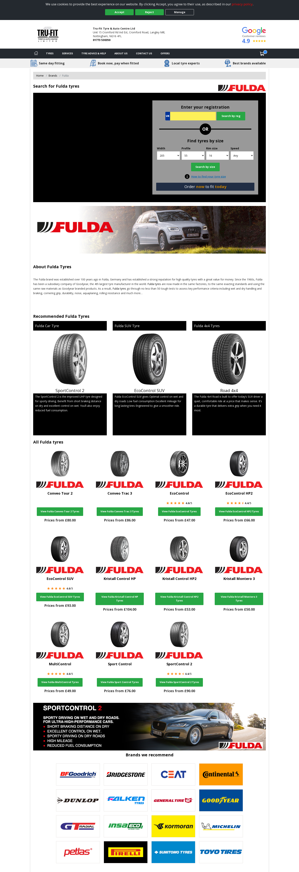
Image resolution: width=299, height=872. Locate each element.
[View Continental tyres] (221, 774)
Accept (119, 12)
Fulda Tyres (59, 266)
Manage (179, 12)
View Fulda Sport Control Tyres (120, 682)
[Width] (168, 155)
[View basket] (262, 53)
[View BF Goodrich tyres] (78, 774)
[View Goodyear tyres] (221, 800)
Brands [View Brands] (52, 75)
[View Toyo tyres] (221, 852)
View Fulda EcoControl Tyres (179, 511)
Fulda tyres (154, 284)
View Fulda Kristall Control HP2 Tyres (179, 598)
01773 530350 (101, 40)
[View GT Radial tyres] (78, 826)
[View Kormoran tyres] (173, 826)
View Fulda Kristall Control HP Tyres (119, 598)
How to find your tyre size (208, 176)
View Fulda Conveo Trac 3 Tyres (119, 511)
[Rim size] (217, 155)
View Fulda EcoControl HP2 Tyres (239, 511)
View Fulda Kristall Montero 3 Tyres (239, 598)
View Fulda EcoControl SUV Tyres (60, 596)
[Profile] (193, 155)
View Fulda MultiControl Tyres (60, 682)
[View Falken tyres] (126, 800)
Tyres (50, 53)
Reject (149, 12)
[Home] (36, 53)
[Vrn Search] (190, 116)
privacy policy (242, 4)
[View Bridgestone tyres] (126, 774)
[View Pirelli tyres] (126, 852)
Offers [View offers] (165, 53)
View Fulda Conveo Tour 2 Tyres (60, 511)
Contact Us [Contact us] (144, 53)
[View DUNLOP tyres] (78, 800)
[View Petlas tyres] (78, 852)
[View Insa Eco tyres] (126, 826)
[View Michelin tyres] (221, 826)
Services (67, 53)
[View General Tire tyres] (173, 800)
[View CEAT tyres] (173, 774)
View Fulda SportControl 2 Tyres (179, 682)
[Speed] (242, 155)
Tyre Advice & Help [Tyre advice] (93, 53)
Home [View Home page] (40, 75)
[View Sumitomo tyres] (173, 852)
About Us (121, 53)
